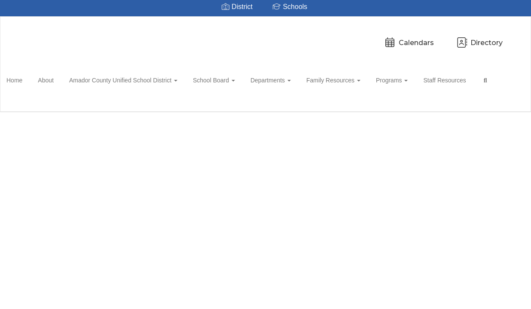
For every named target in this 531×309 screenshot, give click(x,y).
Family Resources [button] (334, 79)
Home (28, 79)
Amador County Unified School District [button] (131, 79)
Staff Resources (439, 79)
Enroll (496, 128)
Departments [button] (273, 79)
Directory (296, 38)
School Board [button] (219, 79)
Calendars (226, 38)
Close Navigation (42, 103)
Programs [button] (390, 79)
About (56, 79)
